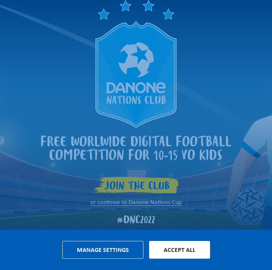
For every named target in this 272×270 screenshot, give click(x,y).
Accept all (180, 250)
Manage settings (103, 250)
